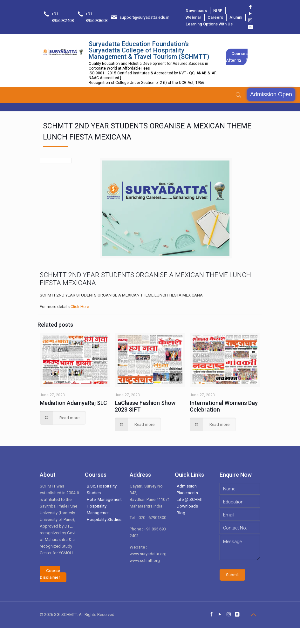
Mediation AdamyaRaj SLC (73, 402)
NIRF (217, 10)
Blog (181, 512)
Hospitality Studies (104, 519)
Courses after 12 (237, 57)
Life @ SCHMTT (191, 499)
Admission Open (271, 94)
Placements (187, 492)
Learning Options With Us (209, 24)
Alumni (235, 17)
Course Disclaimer (50, 574)
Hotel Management (104, 499)
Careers (215, 17)
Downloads (196, 10)
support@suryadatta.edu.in (144, 17)
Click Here (80, 306)
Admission (187, 486)
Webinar (193, 17)
